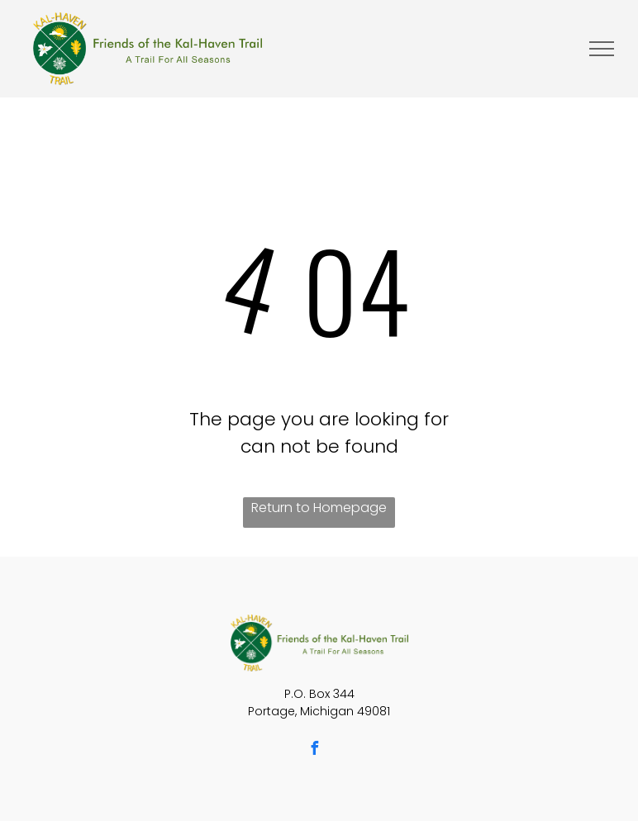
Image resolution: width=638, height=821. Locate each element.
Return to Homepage (319, 507)
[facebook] (314, 750)
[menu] (601, 48)
